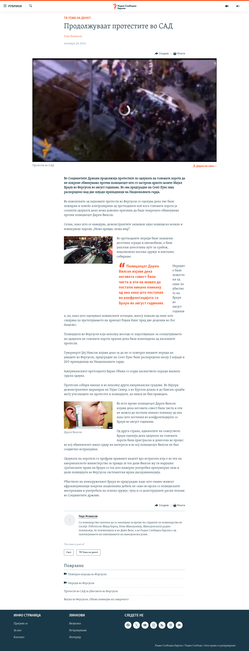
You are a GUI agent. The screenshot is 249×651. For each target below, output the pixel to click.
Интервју (75, 637)
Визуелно (75, 623)
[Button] (162, 53)
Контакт (19, 637)
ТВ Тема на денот (77, 18)
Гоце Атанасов (73, 36)
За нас (18, 630)
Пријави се (21, 623)
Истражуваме (78, 630)
